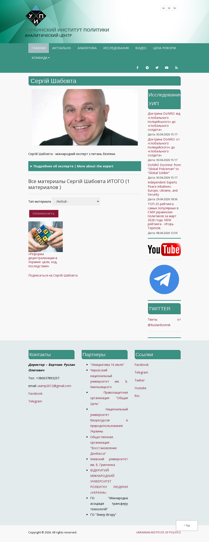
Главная (39, 48)
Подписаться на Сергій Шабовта (53, 275)
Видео (140, 48)
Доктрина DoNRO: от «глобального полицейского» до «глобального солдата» (164, 147)
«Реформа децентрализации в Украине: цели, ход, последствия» (42, 260)
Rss (137, 396)
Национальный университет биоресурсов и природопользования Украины (109, 420)
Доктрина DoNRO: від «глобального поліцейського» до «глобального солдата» (164, 121)
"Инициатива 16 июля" (107, 365)
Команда (41, 59)
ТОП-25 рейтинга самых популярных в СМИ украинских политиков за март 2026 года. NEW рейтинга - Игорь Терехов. (163, 216)
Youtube (140, 388)
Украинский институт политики (67, 30)
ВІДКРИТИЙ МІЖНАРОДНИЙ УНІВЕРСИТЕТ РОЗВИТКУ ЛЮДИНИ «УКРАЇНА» (109, 481)
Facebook (35, 393)
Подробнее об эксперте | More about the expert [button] (73, 166)
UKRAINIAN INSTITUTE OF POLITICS (158, 532)
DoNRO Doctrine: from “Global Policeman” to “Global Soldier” (164, 169)
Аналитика (87, 48)
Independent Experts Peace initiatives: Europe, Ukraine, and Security (163, 188)
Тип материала (39, 201)
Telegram (35, 401)
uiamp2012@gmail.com (54, 386)
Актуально (61, 48)
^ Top (187, 525)
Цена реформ (164, 48)
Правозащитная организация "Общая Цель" (109, 398)
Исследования (116, 48)
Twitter (139, 380)
